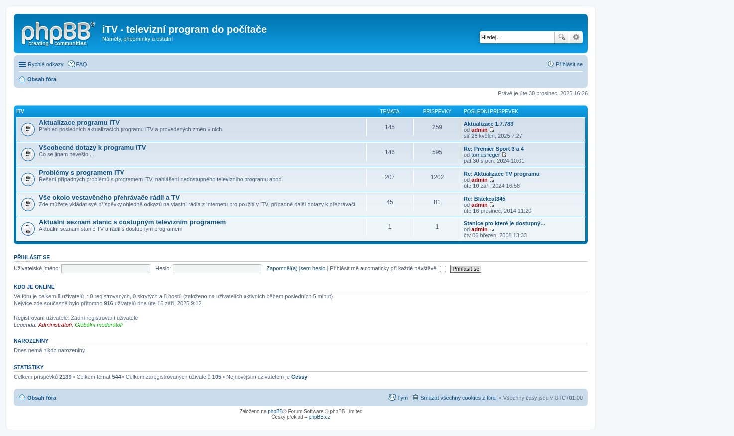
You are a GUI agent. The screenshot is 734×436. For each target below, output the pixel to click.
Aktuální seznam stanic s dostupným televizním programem (132, 222)
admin (479, 130)
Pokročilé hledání (576, 37)
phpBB (275, 411)
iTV (20, 111)
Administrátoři (55, 324)
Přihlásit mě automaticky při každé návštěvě (388, 268)
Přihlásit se (32, 257)
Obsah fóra (41, 398)
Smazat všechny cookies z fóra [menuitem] (458, 398)
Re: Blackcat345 (484, 199)
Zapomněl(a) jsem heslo (295, 268)
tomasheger (485, 155)
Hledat (561, 37)
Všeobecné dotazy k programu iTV (92, 147)
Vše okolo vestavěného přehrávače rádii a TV (109, 197)
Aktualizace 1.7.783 (488, 124)
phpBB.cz (319, 417)
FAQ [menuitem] (81, 64)
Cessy (299, 377)
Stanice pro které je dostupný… (505, 223)
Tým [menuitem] (402, 398)
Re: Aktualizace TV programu (501, 174)
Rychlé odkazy (46, 64)
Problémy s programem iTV (81, 172)
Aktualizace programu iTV (79, 122)
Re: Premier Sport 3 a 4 (494, 149)
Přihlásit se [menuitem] (569, 64)
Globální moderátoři (99, 324)
